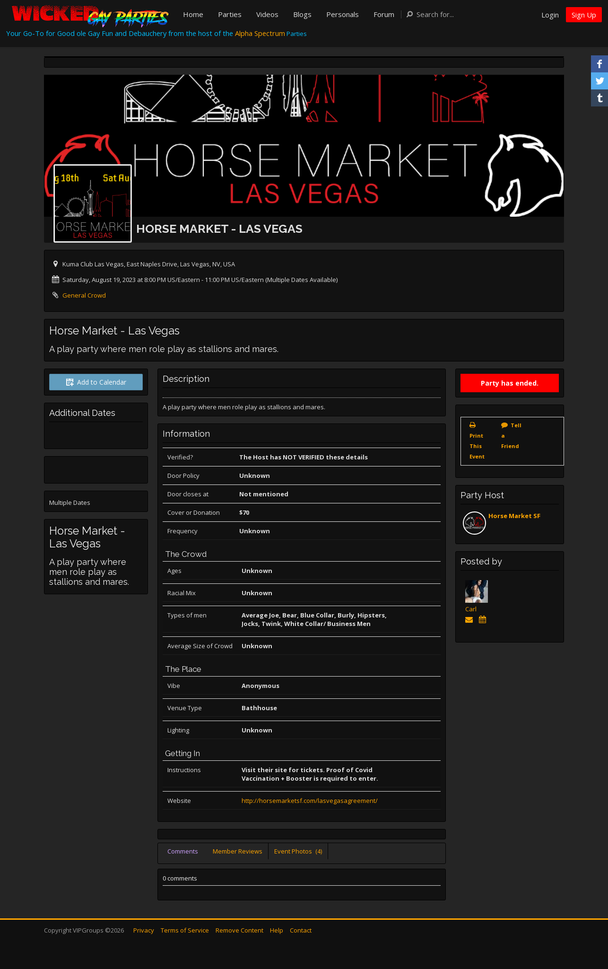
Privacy (143, 930)
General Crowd (84, 295)
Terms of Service (185, 930)
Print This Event (477, 446)
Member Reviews (237, 851)
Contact (301, 930)
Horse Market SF (514, 515)
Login (550, 14)
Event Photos (298, 851)
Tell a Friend (511, 435)
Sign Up (584, 14)
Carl (471, 609)
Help (276, 930)
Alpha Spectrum (260, 33)
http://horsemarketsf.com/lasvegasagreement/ (310, 800)
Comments (182, 851)
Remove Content (239, 930)
